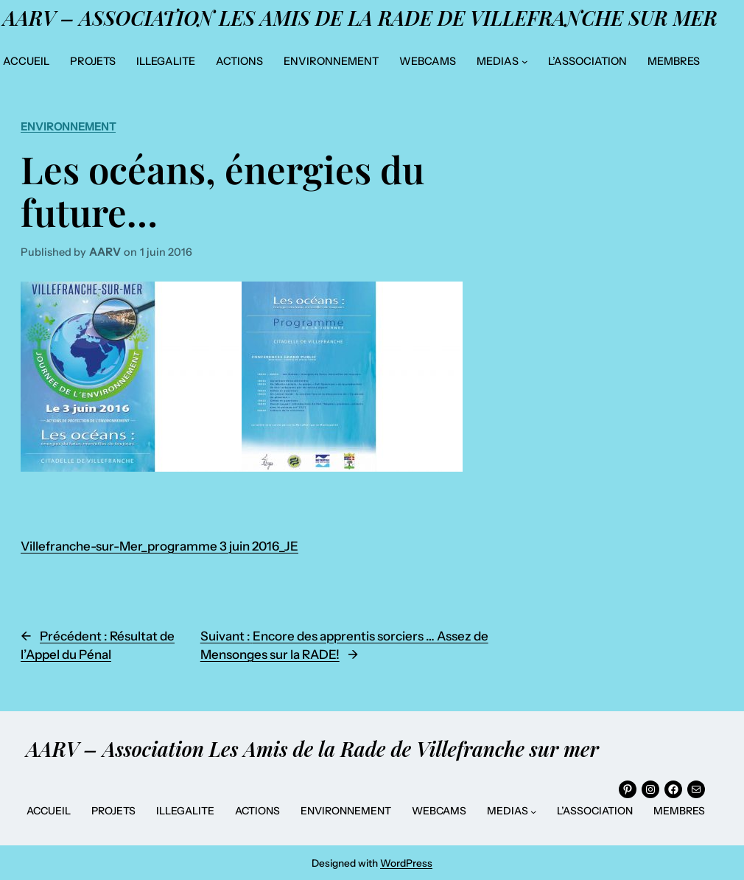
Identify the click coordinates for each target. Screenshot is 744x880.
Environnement (68, 126)
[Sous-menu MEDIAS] (525, 61)
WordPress (406, 863)
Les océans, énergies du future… (222, 190)
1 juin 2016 (166, 252)
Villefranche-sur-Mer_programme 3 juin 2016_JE (159, 546)
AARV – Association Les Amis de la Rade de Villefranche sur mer (360, 17)
